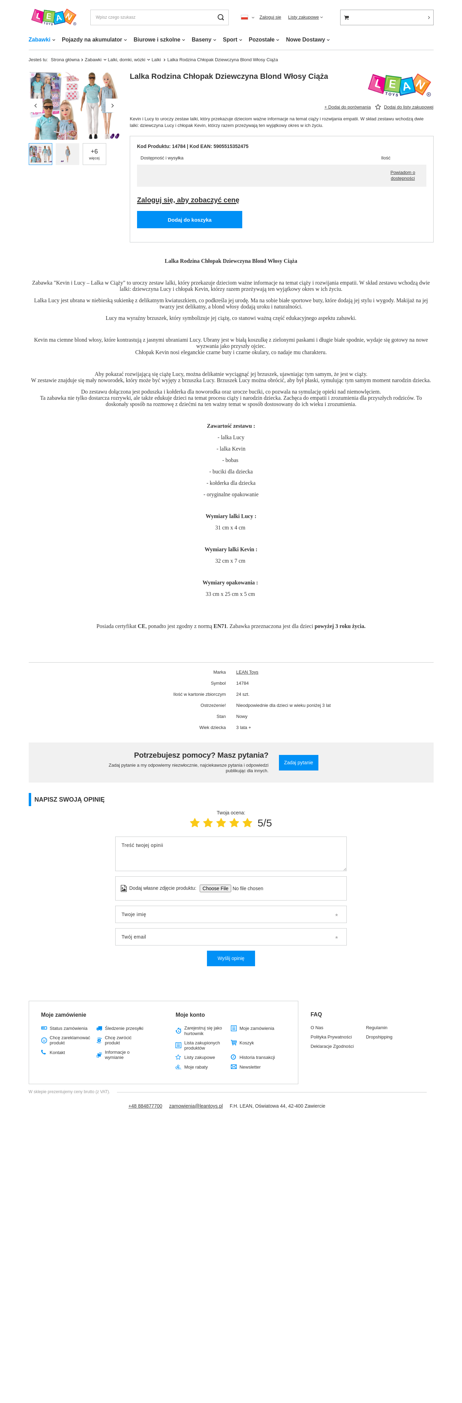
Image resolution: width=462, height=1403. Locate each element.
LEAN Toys (247, 672)
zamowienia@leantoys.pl (196, 1106)
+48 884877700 (145, 1106)
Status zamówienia (69, 1028)
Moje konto (190, 1015)
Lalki (157, 59)
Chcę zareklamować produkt (70, 1040)
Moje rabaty (196, 1067)
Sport (230, 40)
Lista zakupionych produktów (202, 1045)
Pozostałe (262, 40)
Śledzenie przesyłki (124, 1028)
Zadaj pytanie (298, 762)
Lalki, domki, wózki (127, 59)
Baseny (201, 40)
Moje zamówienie (64, 1015)
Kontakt (57, 1052)
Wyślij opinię (231, 958)
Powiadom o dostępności (402, 175)
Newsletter (250, 1067)
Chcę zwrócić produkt (118, 1040)
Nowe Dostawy (305, 40)
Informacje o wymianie (117, 1055)
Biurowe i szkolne (157, 40)
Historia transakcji (257, 1057)
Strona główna (65, 59)
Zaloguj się (270, 17)
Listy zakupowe (303, 17)
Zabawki (40, 40)
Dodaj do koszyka (190, 220)
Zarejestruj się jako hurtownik (203, 1030)
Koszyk (246, 1042)
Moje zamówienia (256, 1028)
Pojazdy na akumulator (92, 40)
